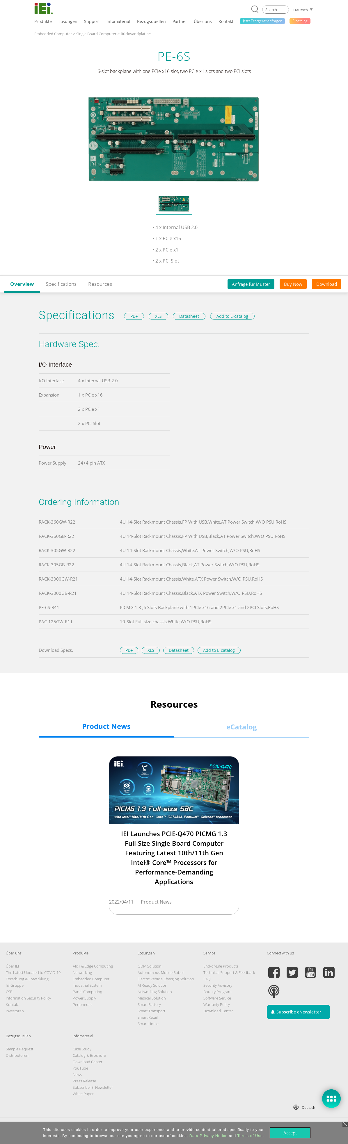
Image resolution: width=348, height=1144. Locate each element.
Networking (82, 972)
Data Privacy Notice (208, 1136)
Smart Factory (149, 1004)
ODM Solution (149, 966)
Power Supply (84, 998)
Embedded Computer (91, 978)
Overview (22, 284)
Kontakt (12, 1004)
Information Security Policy (28, 998)
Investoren (15, 1010)
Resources (100, 284)
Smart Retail (148, 1017)
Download (326, 284)
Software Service (217, 998)
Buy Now (293, 284)
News (77, 1074)
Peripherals (82, 1004)
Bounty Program (217, 991)
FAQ (207, 978)
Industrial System (87, 985)
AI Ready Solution (152, 985)
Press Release (84, 1081)
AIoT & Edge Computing (93, 966)
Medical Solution (152, 998)
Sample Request (19, 1049)
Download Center (218, 1010)
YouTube (80, 1068)
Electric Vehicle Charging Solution (166, 978)
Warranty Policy (216, 1004)
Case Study (82, 1049)
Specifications (61, 284)
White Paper (83, 1093)
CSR (9, 991)
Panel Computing (87, 991)
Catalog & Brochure (89, 1055)
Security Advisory (217, 985)
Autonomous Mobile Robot (161, 972)
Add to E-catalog (232, 316)
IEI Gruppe (15, 985)
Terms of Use (249, 1136)
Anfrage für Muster (251, 284)
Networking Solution (155, 991)
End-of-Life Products (220, 966)
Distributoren (17, 1055)
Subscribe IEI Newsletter (93, 1087)
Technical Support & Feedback (229, 972)
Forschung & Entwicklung (27, 978)
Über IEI (12, 966)
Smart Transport (151, 1010)
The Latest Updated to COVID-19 (33, 972)
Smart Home (148, 1023)
